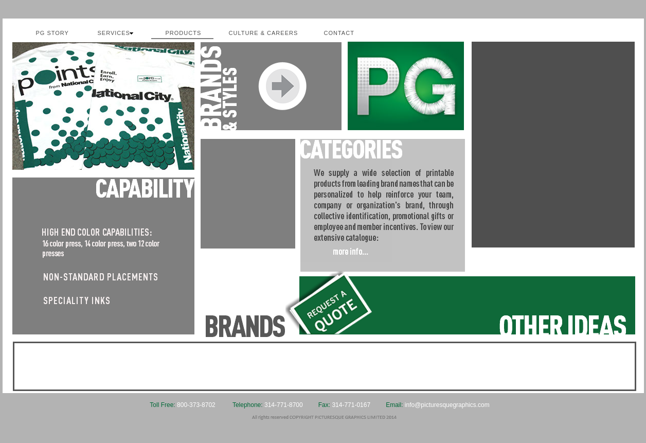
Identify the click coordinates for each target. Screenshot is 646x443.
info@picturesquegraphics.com (447, 405)
